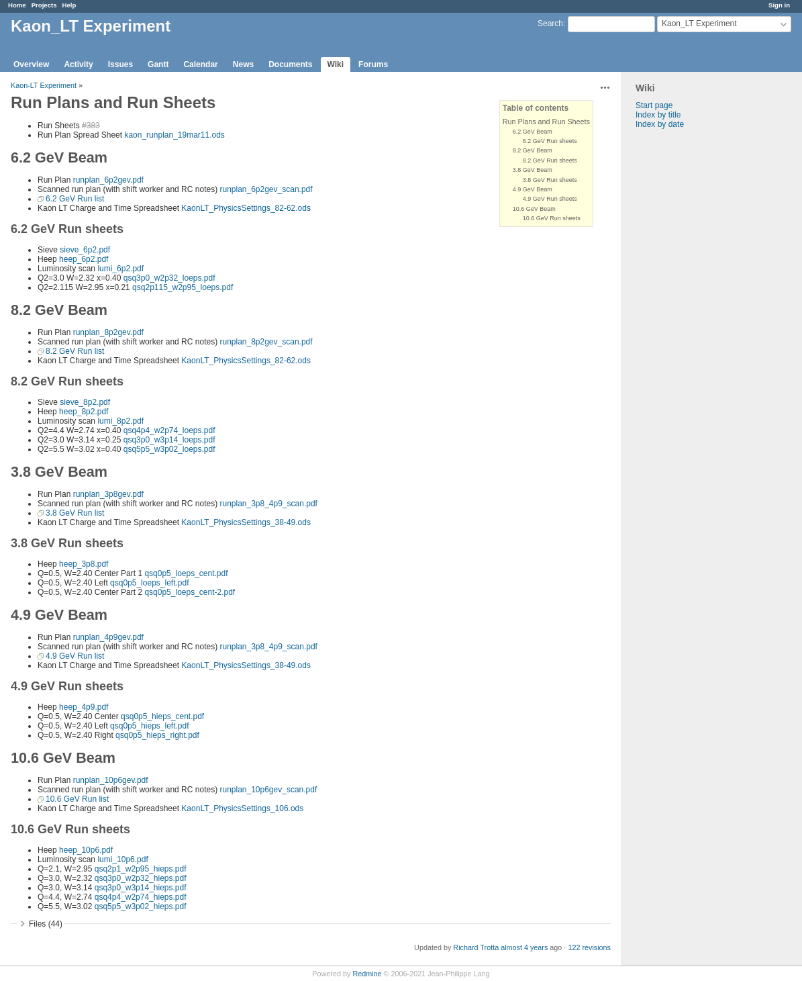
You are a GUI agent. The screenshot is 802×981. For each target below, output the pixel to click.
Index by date (660, 124)
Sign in (779, 5)
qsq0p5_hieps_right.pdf (157, 735)
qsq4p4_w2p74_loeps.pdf (169, 430)
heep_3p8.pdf (83, 564)
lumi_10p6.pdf (122, 859)
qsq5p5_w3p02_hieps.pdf (141, 906)
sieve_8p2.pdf (85, 402)
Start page (654, 105)
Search (550, 23)
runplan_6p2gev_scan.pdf (265, 189)
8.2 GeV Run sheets (550, 160)
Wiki (336, 64)
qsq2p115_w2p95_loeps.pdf (182, 287)
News (243, 64)
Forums (373, 64)
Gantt (158, 64)
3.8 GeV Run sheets (550, 180)
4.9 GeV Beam (532, 189)
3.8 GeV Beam (532, 170)
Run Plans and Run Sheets (546, 122)
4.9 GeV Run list (75, 656)
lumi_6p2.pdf (120, 268)
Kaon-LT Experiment (44, 85)
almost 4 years (524, 947)
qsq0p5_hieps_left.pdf (149, 726)
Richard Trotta (476, 947)
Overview (31, 64)
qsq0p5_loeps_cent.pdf (186, 573)
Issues (120, 64)
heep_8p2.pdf (83, 411)
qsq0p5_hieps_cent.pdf (162, 716)
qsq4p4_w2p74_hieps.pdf (141, 897)
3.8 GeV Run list (75, 513)
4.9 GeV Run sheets (550, 198)
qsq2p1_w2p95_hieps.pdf (141, 869)
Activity (78, 64)
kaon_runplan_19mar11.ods (174, 135)
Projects (44, 5)
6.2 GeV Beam (532, 131)
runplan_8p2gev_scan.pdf (265, 341)
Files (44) (45, 924)
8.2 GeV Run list (75, 351)
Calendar (200, 64)
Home (17, 5)
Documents (290, 64)
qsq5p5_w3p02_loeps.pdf (169, 449)
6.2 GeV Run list (75, 198)
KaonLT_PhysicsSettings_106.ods (242, 808)
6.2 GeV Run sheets (550, 141)
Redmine (366, 974)
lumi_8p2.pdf (120, 421)
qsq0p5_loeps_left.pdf (149, 583)
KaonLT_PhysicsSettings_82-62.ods (246, 208)
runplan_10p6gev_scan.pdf (268, 789)
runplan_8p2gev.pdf (108, 332)
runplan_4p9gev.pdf (108, 637)
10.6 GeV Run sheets (552, 218)
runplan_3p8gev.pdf (108, 494)
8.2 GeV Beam (532, 150)
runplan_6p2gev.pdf (108, 180)
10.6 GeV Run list (77, 799)
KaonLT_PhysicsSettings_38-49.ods (246, 522)
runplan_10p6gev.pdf (110, 780)
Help (69, 5)
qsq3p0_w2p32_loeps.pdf (169, 278)
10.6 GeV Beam (534, 208)
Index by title (658, 115)
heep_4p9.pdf (83, 707)
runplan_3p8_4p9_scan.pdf (268, 503)
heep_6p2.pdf (83, 259)
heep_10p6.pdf (86, 850)
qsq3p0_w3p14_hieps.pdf (141, 887)
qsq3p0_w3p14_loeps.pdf (169, 440)
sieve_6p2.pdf (85, 249)
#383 (91, 125)
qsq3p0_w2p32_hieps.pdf (141, 878)
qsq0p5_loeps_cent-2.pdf (189, 592)
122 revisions (589, 947)
